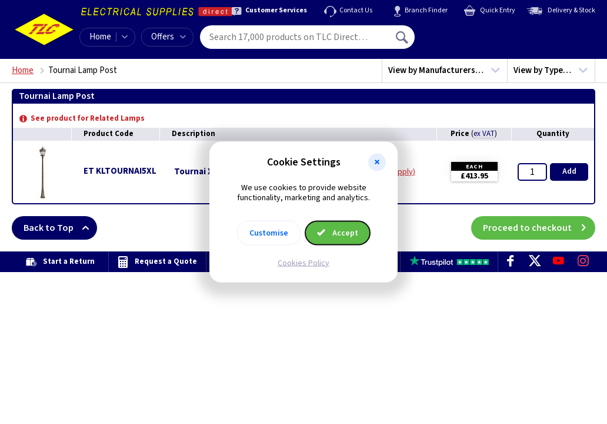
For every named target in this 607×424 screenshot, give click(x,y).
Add (569, 171)
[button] (377, 162)
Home (100, 37)
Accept (337, 232)
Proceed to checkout (539, 228)
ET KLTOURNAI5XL (120, 171)
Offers (168, 37)
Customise (268, 232)
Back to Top (60, 228)
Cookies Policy (303, 263)
